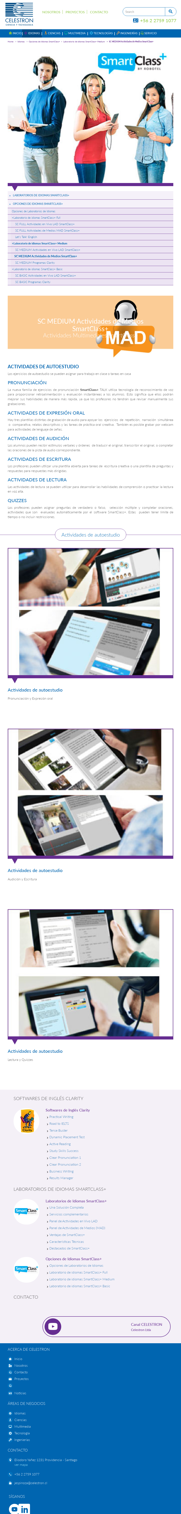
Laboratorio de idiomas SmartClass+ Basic (79, 1286)
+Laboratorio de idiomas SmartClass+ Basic (37, 269)
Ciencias (20, 1420)
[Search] (144, 11)
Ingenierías (22, 1440)
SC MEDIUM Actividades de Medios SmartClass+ (131, 41)
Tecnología (22, 1433)
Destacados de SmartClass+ (69, 1248)
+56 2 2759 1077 (155, 20)
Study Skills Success (64, 1151)
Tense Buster (58, 1130)
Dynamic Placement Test (67, 1137)
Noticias (20, 1393)
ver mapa (21, 1464)
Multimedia (22, 1426)
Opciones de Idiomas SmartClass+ (44, 41)
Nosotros (51, 12)
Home (10, 41)
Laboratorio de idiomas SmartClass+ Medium (84, 41)
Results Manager (61, 1178)
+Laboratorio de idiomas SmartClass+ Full (36, 217)
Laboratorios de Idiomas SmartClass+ (41, 195)
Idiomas (21, 41)
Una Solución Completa (66, 1207)
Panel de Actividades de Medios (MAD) (77, 1228)
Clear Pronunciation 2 (65, 1164)
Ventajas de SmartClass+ (67, 1235)
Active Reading (60, 1144)
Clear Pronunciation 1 (65, 1157)
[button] (32, 33)
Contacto (99, 12)
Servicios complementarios (68, 1214)
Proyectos (75, 12)
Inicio (18, 1359)
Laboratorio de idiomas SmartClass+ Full (78, 1272)
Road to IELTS (59, 1123)
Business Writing (61, 1171)
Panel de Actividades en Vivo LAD (73, 1221)
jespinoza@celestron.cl (30, 1483)
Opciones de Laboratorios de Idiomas (33, 211)
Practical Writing (61, 1117)
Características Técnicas (66, 1241)
